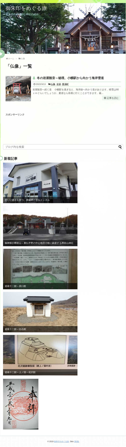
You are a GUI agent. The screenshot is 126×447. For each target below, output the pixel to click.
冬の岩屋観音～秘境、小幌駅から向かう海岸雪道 (70, 78)
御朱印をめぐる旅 (26, 8)
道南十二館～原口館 (15, 286)
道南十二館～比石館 (15, 329)
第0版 (76, 441)
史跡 (58, 84)
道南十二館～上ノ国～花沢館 (20, 372)
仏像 (53, 84)
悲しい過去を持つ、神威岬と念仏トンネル (27, 200)
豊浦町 (65, 84)
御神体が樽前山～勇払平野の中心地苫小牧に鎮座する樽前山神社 (39, 243)
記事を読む (113, 98)
